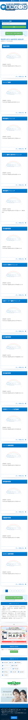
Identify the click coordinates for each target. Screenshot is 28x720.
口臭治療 (14, 672)
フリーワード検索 (6, 21)
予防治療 (16, 668)
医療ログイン (15, 0)
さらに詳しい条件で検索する (14, 33)
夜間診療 (18, 662)
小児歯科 (6, 675)
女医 (12, 662)
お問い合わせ (23, 0)
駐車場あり (6, 672)
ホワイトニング (7, 668)
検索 (14, 27)
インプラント (7, 665)
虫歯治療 (21, 672)
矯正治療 (15, 665)
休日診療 (6, 662)
